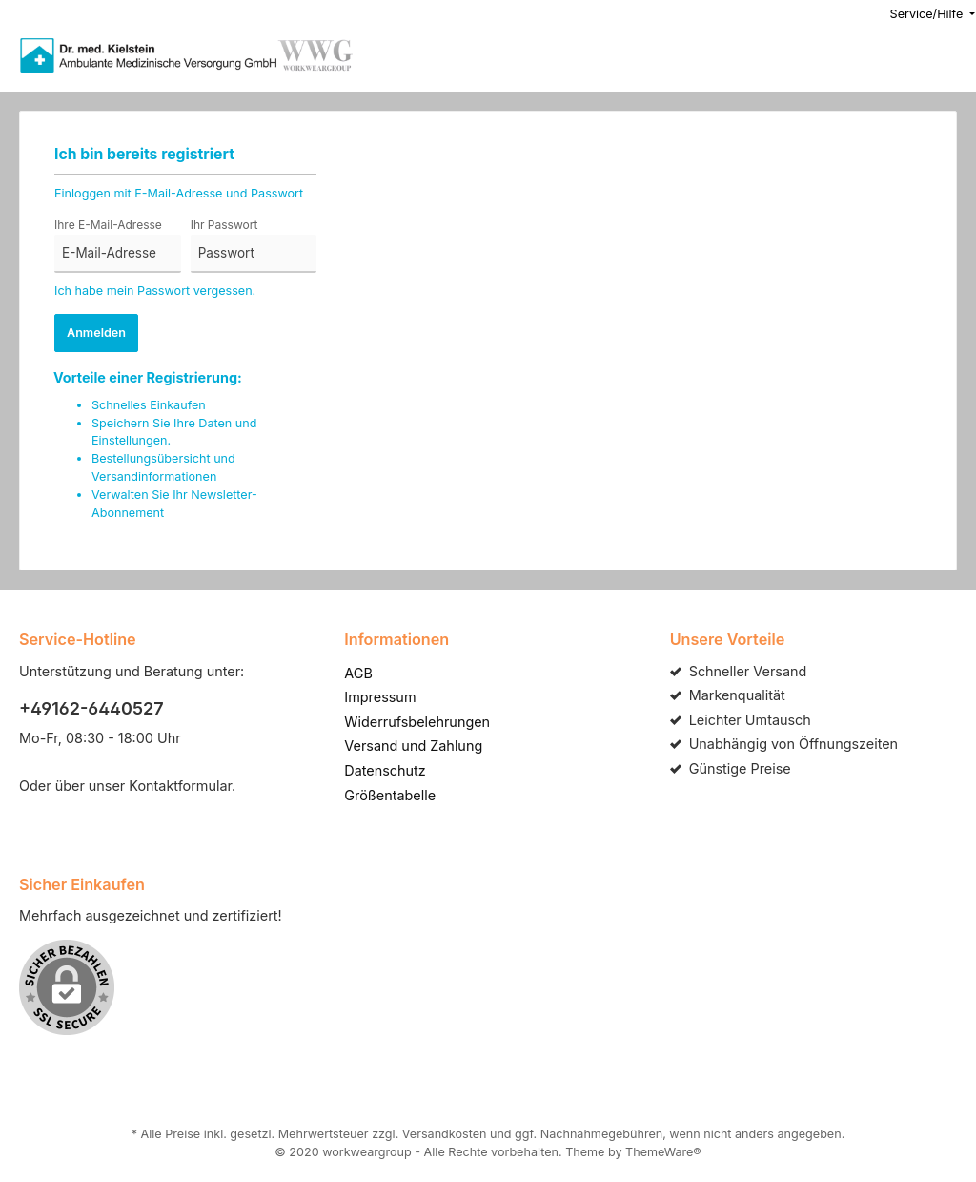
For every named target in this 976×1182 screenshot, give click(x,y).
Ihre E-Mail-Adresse (104, 225)
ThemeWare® (650, 1134)
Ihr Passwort (222, 225)
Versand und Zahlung (409, 727)
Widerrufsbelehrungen (411, 703)
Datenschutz (382, 751)
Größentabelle (387, 776)
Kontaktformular (171, 767)
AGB (358, 654)
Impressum (378, 678)
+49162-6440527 (84, 689)
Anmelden (96, 333)
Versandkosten (445, 1116)
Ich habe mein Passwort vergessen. (149, 291)
